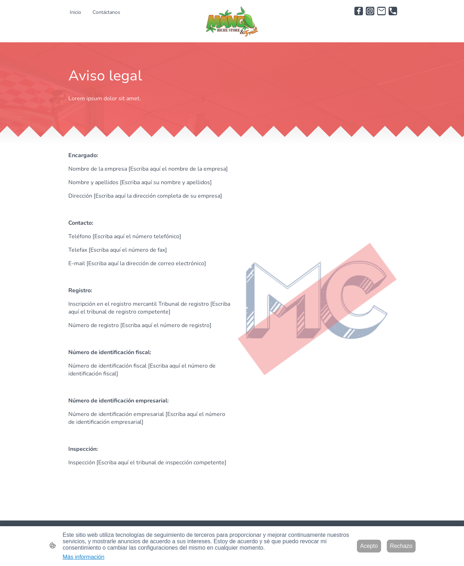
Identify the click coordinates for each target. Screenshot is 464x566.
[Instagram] (370, 11)
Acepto (369, 546)
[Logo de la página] (231, 21)
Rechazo (401, 546)
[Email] (381, 11)
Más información (83, 557)
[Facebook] (358, 11)
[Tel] (393, 11)
